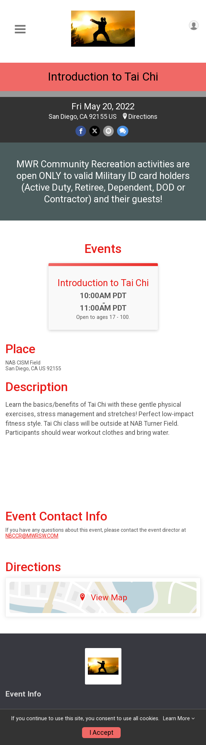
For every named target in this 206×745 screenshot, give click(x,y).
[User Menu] (194, 25)
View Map (103, 597)
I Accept (101, 732)
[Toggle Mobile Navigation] (20, 29)
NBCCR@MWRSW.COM (31, 536)
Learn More (176, 718)
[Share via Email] (108, 131)
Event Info (23, 694)
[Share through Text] (122, 131)
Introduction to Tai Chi (103, 76)
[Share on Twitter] (94, 131)
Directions (143, 116)
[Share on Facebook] (80, 131)
